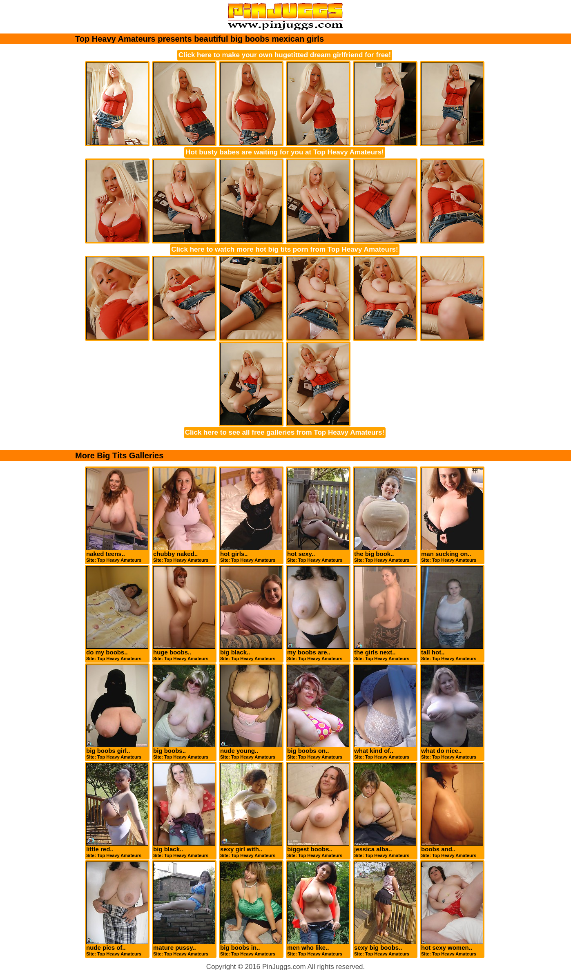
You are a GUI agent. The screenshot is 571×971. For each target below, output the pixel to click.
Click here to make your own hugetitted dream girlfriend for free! (284, 55)
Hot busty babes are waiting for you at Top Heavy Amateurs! (284, 152)
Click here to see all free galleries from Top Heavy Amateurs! (284, 432)
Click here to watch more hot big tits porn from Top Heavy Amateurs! (284, 249)
